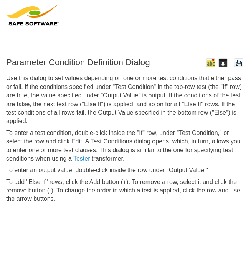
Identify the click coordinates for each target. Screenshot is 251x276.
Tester (81, 158)
